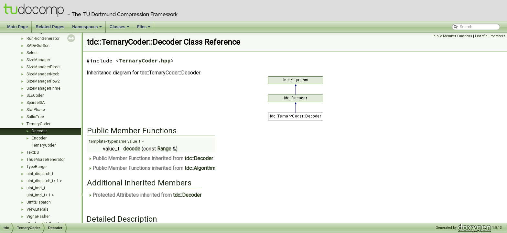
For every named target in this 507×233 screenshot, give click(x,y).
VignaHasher (38, 216)
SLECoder (35, 95)
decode (131, 149)
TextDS (33, 152)
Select (32, 52)
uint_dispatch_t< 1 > (44, 181)
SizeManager (38, 60)
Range (164, 149)
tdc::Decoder (199, 158)
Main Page (17, 26)
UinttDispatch (39, 202)
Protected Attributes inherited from (144, 195)
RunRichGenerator (43, 38)
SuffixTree (35, 117)
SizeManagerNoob (43, 74)
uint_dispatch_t (40, 174)
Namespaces (87, 28)
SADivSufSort (38, 45)
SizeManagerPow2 (43, 81)
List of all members (490, 36)
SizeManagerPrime (43, 88)
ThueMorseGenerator (46, 159)
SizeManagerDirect (44, 67)
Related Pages (50, 26)
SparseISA (36, 102)
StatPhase (36, 109)
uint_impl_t (36, 188)
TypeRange (37, 166)
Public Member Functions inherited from (150, 158)
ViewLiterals (38, 209)
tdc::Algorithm (200, 168)
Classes (120, 28)
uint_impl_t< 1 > (40, 195)
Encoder (39, 138)
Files (144, 28)
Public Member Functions (452, 36)
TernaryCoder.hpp (145, 60)
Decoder (39, 131)
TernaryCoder (38, 124)
